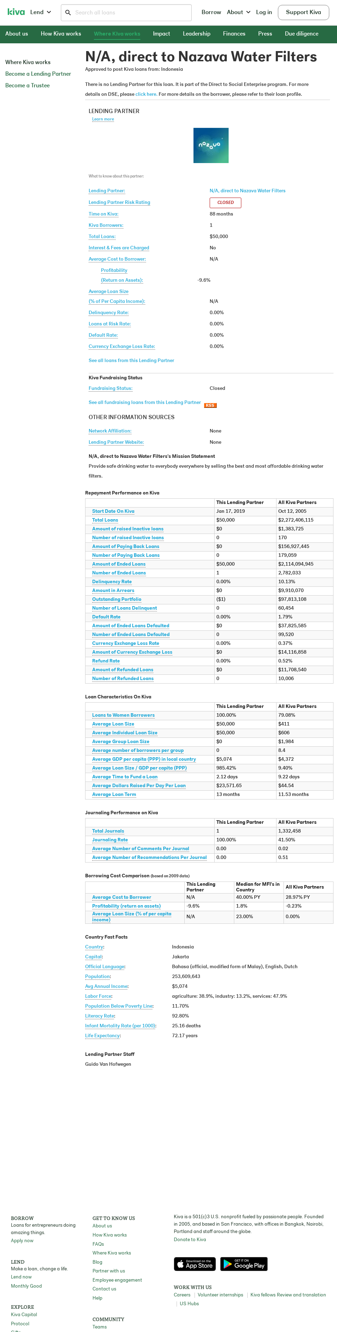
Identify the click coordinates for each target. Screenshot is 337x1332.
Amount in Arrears (113, 590)
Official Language (104, 967)
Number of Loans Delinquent (124, 608)
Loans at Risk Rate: (110, 324)
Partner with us (109, 1271)
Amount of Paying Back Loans (125, 546)
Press (265, 34)
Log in (264, 12)
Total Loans (105, 520)
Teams (100, 1327)
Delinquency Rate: (109, 313)
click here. (146, 94)
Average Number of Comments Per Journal (140, 849)
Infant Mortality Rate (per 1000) (120, 1026)
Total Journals (108, 831)
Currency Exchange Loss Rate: (122, 346)
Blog (97, 1262)
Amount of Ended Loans (119, 564)
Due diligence (301, 34)
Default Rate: (103, 335)
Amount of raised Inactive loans (128, 529)
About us (16, 34)
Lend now (21, 1277)
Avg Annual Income (106, 986)
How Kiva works (61, 34)
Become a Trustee (27, 86)
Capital (93, 957)
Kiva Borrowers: (106, 225)
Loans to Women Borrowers (123, 715)
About (238, 12)
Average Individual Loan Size (125, 733)
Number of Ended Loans (119, 573)
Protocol (20, 1324)
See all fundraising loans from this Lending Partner (145, 402)
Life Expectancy (102, 1036)
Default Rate (106, 617)
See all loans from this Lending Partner (131, 360)
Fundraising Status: (111, 388)
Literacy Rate (99, 1016)
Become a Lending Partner (38, 74)
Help (97, 1298)
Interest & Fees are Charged (119, 248)
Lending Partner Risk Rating (119, 202)
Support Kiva (303, 12)
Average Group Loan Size (121, 742)
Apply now (22, 1241)
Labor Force (98, 996)
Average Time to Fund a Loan (125, 777)
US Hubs (189, 1304)
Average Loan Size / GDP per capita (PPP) (139, 768)
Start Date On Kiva (113, 511)
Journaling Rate (110, 840)
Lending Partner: (107, 191)
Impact (161, 34)
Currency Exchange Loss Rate (125, 643)
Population (97, 976)
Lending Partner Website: (116, 442)
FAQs (98, 1244)
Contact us (104, 1289)
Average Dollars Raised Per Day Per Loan (139, 786)
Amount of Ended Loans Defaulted (130, 626)
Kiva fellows (262, 1295)
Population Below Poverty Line (118, 1006)
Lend (40, 12)
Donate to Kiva (190, 1240)
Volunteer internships (220, 1295)
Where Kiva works (117, 34)
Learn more (103, 119)
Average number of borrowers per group (138, 750)
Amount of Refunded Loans (122, 670)
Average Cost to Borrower (121, 897)
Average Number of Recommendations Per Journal (149, 857)
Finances (234, 34)
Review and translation (301, 1295)
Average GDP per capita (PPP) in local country (144, 759)
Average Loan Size (113, 724)
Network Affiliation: (110, 431)
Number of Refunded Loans (123, 678)
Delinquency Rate (112, 582)
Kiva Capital (24, 1315)
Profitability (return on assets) (126, 906)
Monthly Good (26, 1286)
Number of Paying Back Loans (126, 555)
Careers (182, 1295)
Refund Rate (106, 661)
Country (94, 947)
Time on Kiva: (104, 214)
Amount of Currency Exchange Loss (132, 652)
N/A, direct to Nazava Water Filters (248, 191)
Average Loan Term (114, 794)
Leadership (196, 34)
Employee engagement (117, 1280)
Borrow (211, 12)
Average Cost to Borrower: (117, 259)
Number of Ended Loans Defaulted (131, 634)
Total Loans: (102, 236)
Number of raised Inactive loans (128, 538)
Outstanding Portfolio (116, 599)
